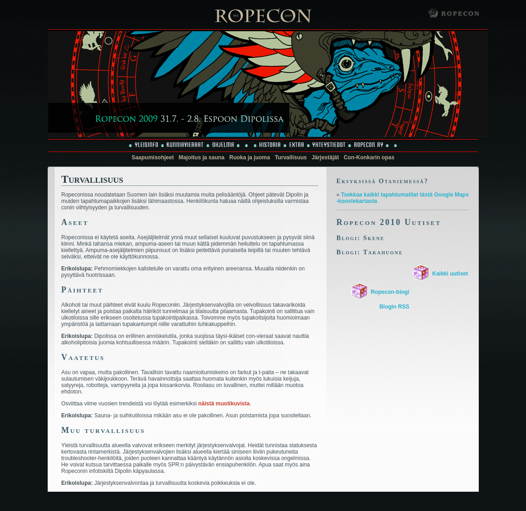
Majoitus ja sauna (201, 157)
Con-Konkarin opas (368, 157)
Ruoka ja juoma (249, 157)
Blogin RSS (394, 306)
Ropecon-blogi (390, 292)
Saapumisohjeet (153, 157)
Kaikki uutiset (450, 273)
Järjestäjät (325, 157)
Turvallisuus (291, 157)
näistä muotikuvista (223, 403)
